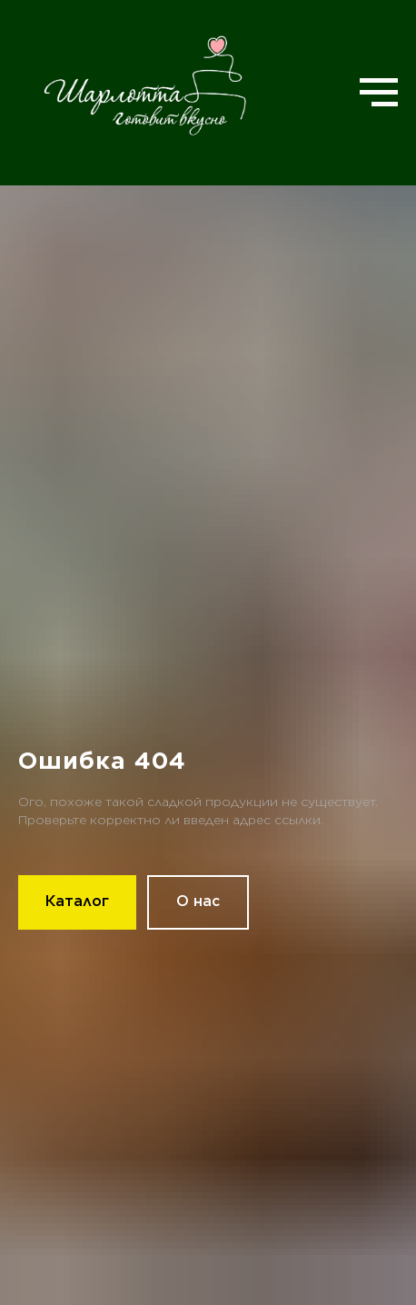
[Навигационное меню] (379, 92)
